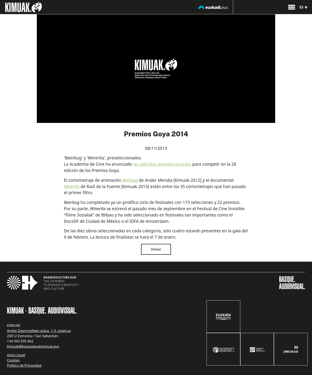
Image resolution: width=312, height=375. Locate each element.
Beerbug (130, 180)
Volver (156, 249)
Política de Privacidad (24, 365)
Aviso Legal (16, 355)
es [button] (304, 7)
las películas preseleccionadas (162, 164)
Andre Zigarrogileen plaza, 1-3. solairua (39, 330)
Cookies (13, 360)
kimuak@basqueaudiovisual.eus (33, 346)
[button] (291, 6)
